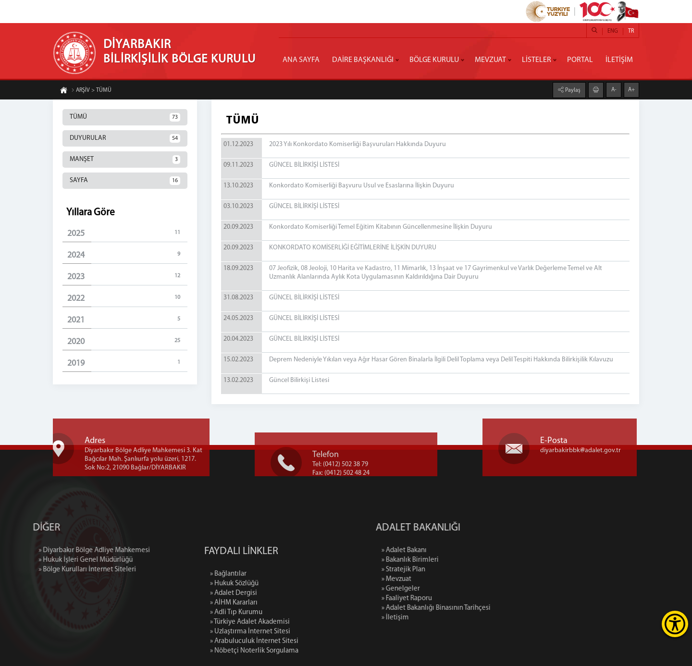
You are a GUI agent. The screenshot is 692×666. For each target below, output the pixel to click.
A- (614, 89)
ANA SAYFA (301, 60)
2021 (127, 320)
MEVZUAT (490, 60)
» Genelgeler (442, 588)
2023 (127, 276)
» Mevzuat (438, 579)
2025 (127, 233)
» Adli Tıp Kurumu (236, 651)
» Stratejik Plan (445, 569)
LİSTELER (536, 60)
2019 (127, 363)
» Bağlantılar (228, 613)
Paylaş (572, 90)
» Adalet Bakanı (446, 550)
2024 (127, 255)
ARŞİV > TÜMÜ (91, 91)
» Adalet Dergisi (233, 632)
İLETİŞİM (619, 60)
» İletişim (437, 617)
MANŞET (125, 159)
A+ (631, 89)
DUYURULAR (125, 138)
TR (631, 31)
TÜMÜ (125, 117)
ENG (612, 31)
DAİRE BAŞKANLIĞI (363, 60)
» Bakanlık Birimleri (452, 560)
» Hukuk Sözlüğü (234, 623)
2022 (127, 298)
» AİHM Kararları (234, 642)
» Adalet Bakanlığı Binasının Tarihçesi (477, 608)
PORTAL (580, 60)
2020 (127, 341)
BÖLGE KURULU (434, 60)
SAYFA (125, 180)
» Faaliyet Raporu (448, 598)
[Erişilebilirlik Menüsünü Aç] (675, 624)
